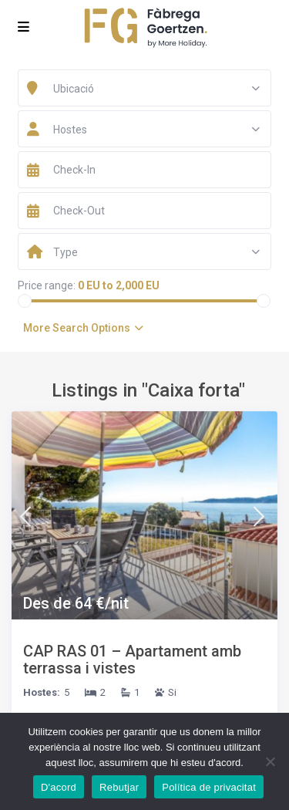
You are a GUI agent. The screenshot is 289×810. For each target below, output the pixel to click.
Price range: (47, 285)
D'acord (58, 787)
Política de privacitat (209, 787)
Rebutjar (119, 787)
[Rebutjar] (269, 761)
